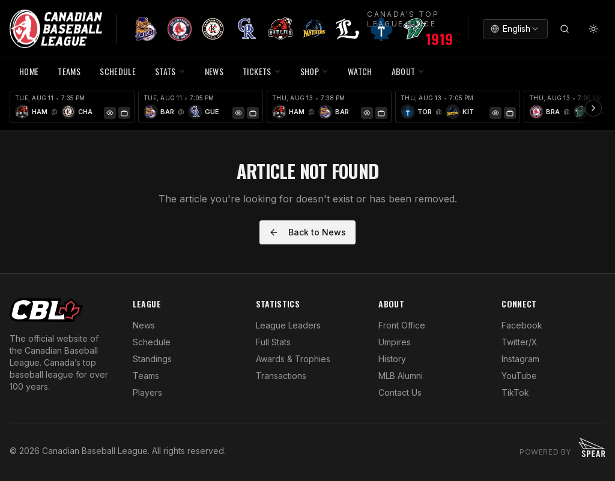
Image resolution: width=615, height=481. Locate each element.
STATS (170, 71)
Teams (146, 376)
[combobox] (515, 28)
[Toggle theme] (593, 29)
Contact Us (400, 392)
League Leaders (288, 325)
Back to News (307, 232)
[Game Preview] (110, 113)
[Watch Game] (124, 113)
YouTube (519, 376)
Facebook (521, 325)
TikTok (515, 392)
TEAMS (69, 71)
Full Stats (273, 342)
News (144, 325)
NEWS (214, 71)
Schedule (152, 342)
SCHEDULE (118, 71)
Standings (152, 359)
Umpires (394, 342)
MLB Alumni (400, 376)
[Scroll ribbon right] (593, 108)
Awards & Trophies (293, 359)
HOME (28, 71)
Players (147, 392)
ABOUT (408, 71)
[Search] (565, 29)
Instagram (520, 359)
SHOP (314, 71)
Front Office (401, 325)
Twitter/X (519, 342)
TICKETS (261, 71)
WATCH (360, 71)
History (392, 359)
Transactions (281, 376)
